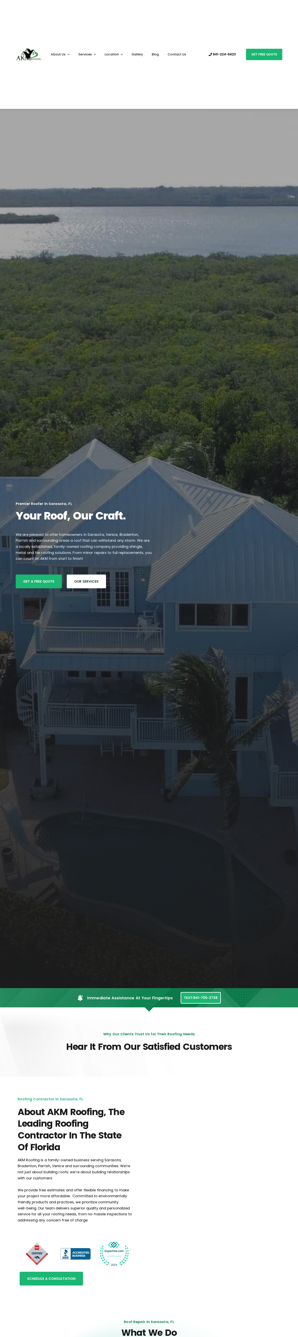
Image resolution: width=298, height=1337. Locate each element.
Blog (155, 54)
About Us (60, 54)
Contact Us (177, 54)
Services (87, 54)
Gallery (137, 54)
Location (114, 54)
